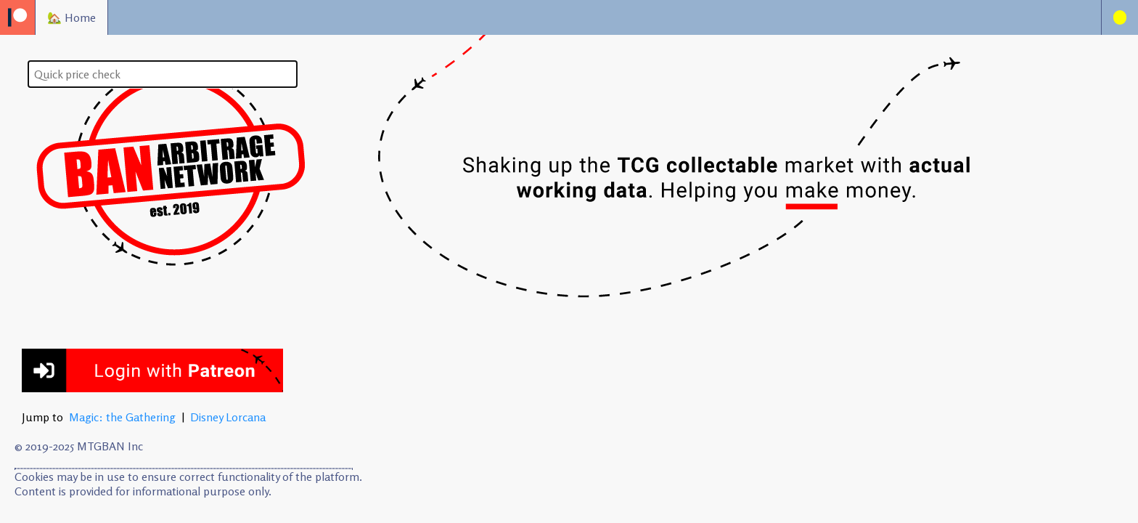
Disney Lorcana (228, 417)
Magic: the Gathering (122, 417)
